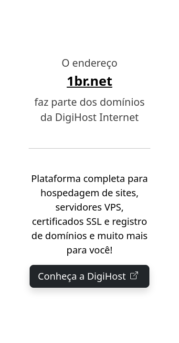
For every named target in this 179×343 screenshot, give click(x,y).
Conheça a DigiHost (89, 276)
